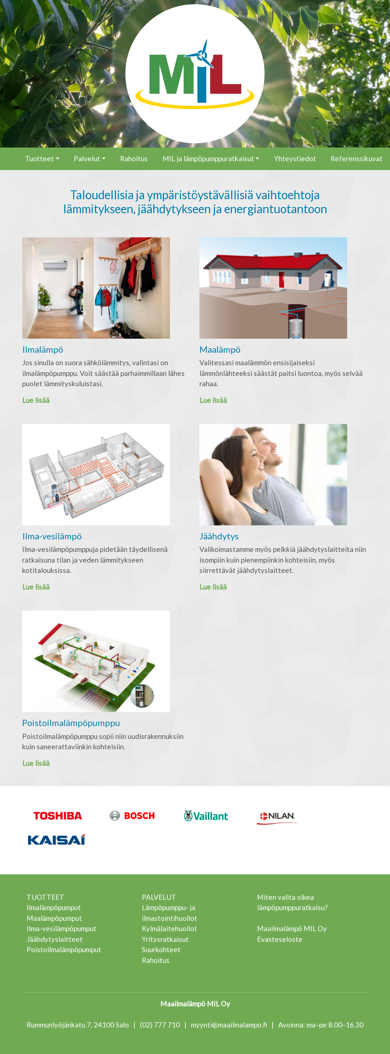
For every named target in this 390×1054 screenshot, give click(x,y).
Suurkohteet (161, 949)
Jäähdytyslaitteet (55, 939)
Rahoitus (134, 158)
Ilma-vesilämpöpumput (61, 928)
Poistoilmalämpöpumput (64, 949)
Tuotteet (39, 158)
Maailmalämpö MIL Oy (292, 928)
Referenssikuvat (357, 158)
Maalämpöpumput (54, 918)
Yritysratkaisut (165, 939)
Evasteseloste (279, 939)
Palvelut (87, 158)
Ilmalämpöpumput (54, 907)
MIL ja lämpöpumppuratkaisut (208, 158)
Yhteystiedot (295, 158)
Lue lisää (35, 400)
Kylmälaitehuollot (169, 928)
